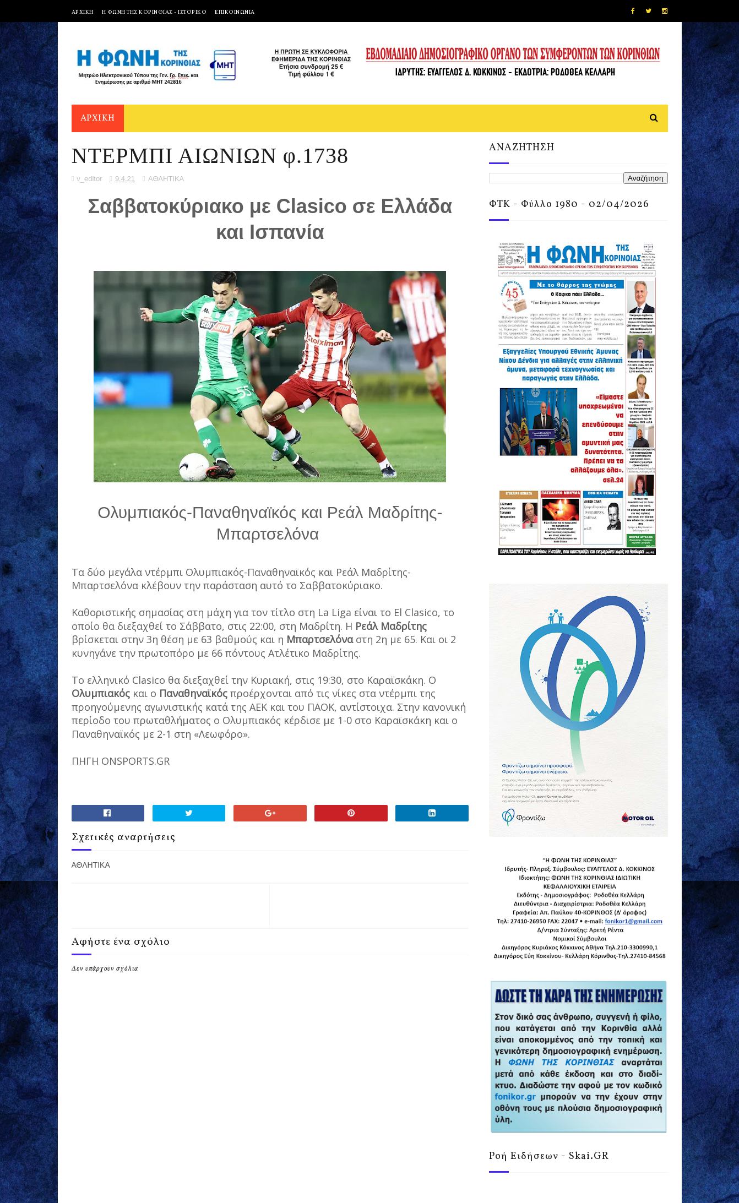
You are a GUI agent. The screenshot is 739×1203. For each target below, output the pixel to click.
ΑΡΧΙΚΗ (83, 12)
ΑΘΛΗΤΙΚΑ (166, 179)
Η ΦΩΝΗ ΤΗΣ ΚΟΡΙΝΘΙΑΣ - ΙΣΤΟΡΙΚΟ (154, 12)
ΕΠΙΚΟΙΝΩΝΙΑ (235, 12)
